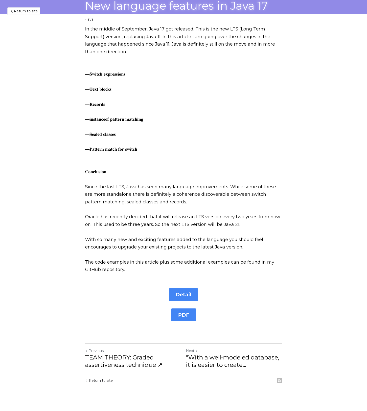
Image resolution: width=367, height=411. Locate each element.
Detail (183, 295)
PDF (183, 315)
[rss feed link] (279, 381)
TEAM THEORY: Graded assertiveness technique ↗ (123, 361)
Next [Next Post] (192, 351)
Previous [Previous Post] (94, 351)
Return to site (24, 11)
